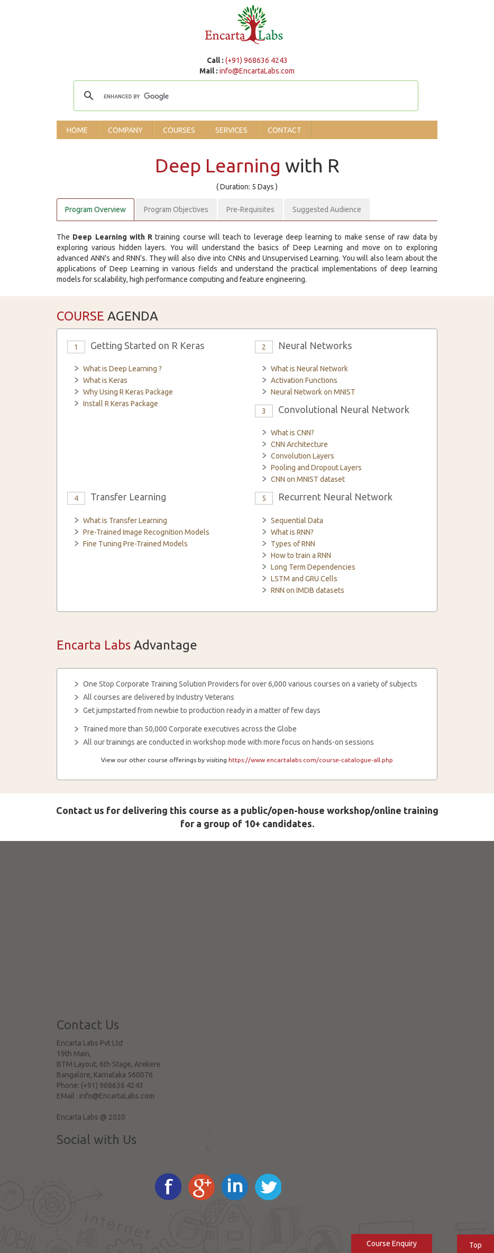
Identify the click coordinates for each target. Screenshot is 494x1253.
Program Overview (95, 209)
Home (77, 130)
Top (475, 1245)
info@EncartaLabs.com (257, 71)
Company (125, 130)
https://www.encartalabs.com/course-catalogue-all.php (310, 759)
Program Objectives (176, 209)
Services (231, 130)
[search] (244, 96)
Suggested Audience (326, 209)
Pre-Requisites (250, 209)
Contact (284, 130)
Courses (179, 130)
